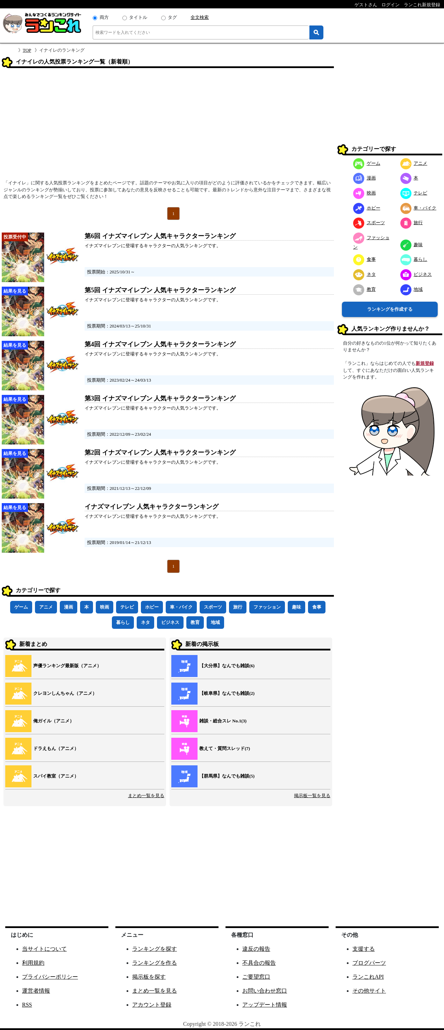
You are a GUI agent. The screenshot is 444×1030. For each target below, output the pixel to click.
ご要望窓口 (256, 977)
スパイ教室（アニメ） (56, 776)
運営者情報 (36, 991)
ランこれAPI (368, 977)
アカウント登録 (151, 1005)
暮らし (123, 622)
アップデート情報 (264, 1005)
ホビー (152, 607)
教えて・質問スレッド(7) (224, 748)
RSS (27, 1005)
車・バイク (181, 607)
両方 (104, 17)
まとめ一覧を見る (146, 795)
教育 (195, 622)
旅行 (237, 607)
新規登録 (425, 363)
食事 (316, 607)
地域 (215, 622)
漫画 (68, 607)
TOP (27, 50)
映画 (104, 607)
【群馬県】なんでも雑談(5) (227, 776)
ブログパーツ (369, 963)
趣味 (296, 607)
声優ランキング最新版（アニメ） (67, 665)
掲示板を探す (149, 977)
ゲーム (21, 607)
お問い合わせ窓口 (264, 991)
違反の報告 (256, 949)
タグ (172, 17)
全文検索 (200, 17)
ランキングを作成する (390, 309)
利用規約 (33, 963)
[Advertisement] (168, 126)
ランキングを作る (154, 963)
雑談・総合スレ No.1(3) (222, 720)
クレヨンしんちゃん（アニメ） (65, 693)
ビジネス (170, 622)
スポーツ (213, 607)
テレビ (127, 607)
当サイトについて (44, 949)
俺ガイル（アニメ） (53, 720)
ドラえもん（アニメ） (56, 748)
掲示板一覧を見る (312, 795)
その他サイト (369, 991)
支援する (363, 949)
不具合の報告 (259, 963)
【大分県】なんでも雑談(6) (227, 665)
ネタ (145, 622)
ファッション (267, 607)
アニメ (46, 607)
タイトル (138, 17)
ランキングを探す (154, 949)
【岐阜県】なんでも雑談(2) (227, 693)
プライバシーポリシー (50, 977)
